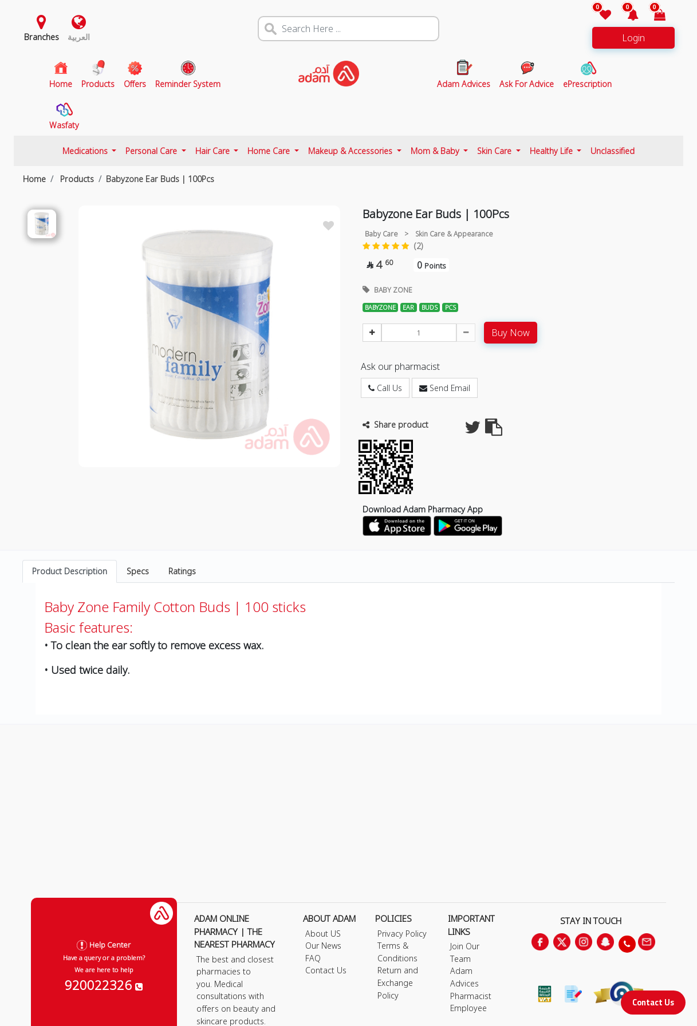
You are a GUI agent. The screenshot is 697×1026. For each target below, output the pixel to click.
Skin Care (495, 150)
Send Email (444, 387)
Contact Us (653, 1002)
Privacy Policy (402, 933)
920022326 (104, 984)
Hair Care (213, 150)
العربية (79, 36)
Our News (323, 945)
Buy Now (510, 332)
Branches (41, 36)
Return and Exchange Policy (397, 982)
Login (633, 37)
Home (34, 178)
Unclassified (612, 150)
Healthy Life (552, 150)
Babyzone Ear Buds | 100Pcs (160, 178)
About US (323, 933)
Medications (86, 150)
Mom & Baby (436, 150)
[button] (625, 15)
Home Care (269, 150)
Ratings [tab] (182, 571)
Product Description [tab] (69, 571)
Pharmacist (470, 996)
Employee (468, 1008)
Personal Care (152, 150)
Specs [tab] (138, 571)
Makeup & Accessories (351, 150)
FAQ (313, 958)
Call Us (385, 387)
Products (76, 178)
